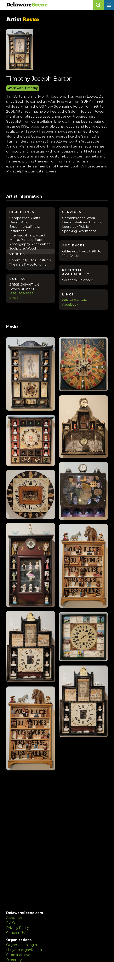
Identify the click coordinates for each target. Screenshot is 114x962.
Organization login (21, 945)
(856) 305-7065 (21, 293)
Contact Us (15, 933)
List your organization (24, 950)
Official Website (74, 300)
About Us (14, 918)
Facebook (70, 304)
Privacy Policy (17, 928)
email (13, 298)
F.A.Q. (11, 923)
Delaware (26, 5)
